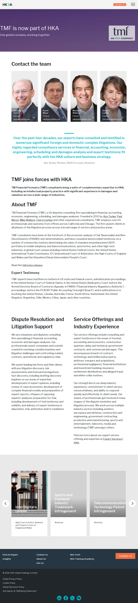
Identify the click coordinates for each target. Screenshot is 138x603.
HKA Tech (75, 554)
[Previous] (5, 503)
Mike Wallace (27, 220)
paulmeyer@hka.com (51, 119)
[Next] (132, 503)
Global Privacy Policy (12, 579)
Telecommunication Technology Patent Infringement (110, 507)
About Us (41, 559)
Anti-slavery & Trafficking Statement (20, 591)
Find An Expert (10, 554)
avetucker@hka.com (21, 119)
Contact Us (120, 4)
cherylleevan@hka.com (111, 119)
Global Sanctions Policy (13, 587)
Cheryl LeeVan (44, 220)
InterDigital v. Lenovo (26, 509)
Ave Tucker (109, 216)
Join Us (40, 563)
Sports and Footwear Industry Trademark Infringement (65, 503)
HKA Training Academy (82, 559)
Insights (7, 559)
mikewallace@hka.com (82, 119)
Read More (33, 117)
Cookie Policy (9, 583)
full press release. (32, 265)
